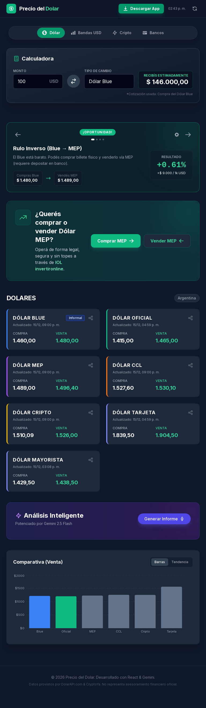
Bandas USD (86, 32)
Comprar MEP (115, 241)
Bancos (153, 32)
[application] (103, 606)
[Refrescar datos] (195, 8)
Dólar (51, 33)
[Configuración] (176, 134)
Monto (19, 71)
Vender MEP (167, 241)
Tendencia (179, 562)
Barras (159, 562)
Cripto (121, 32)
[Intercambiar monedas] (73, 81)
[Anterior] (18, 135)
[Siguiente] (188, 135)
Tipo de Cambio (98, 71)
